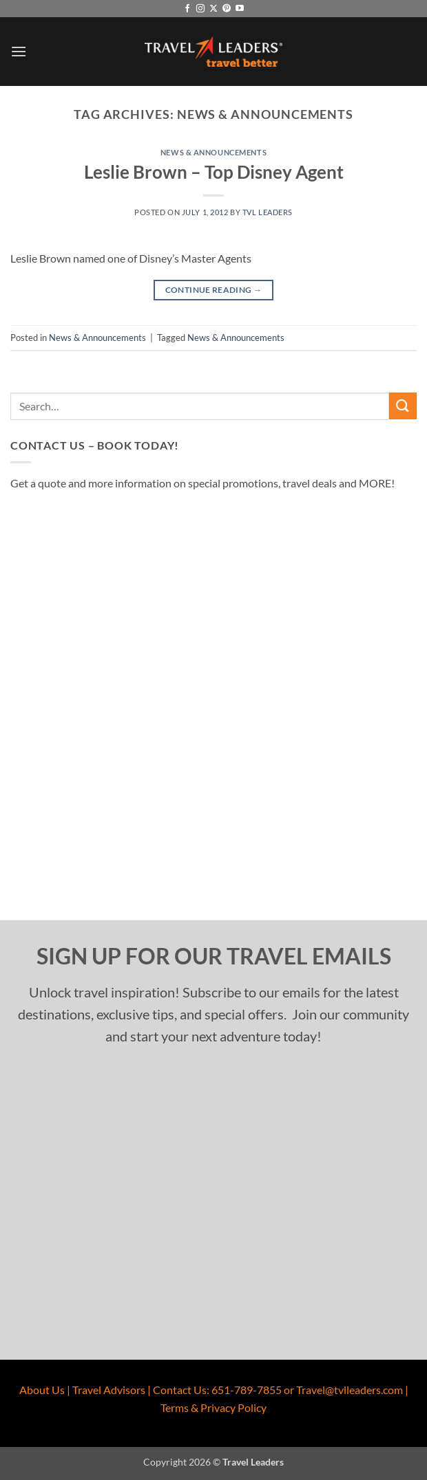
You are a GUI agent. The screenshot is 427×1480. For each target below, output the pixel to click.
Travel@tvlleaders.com (349, 1389)
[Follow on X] (213, 9)
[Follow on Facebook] (187, 9)
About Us (42, 1389)
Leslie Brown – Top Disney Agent (214, 172)
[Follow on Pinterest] (226, 9)
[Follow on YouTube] (240, 9)
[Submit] (403, 406)
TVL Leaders (267, 212)
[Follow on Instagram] (200, 9)
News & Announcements (213, 152)
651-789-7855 (246, 1389)
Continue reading (213, 289)
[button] (18, 51)
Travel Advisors (108, 1389)
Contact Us (180, 1389)
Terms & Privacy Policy (213, 1407)
